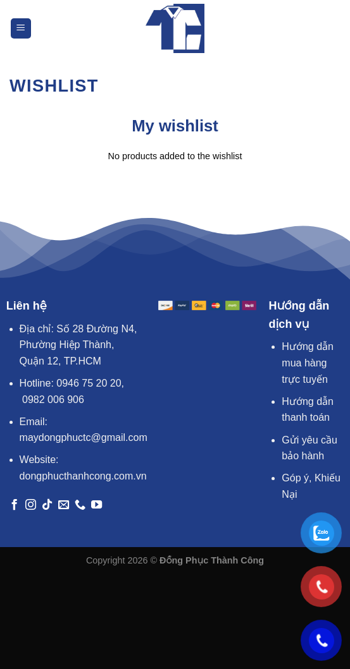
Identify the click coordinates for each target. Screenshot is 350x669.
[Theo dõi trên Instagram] (30, 505)
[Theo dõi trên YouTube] (96, 505)
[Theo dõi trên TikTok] (47, 505)
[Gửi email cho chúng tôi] (63, 505)
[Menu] (21, 28)
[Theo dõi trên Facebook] (14, 505)
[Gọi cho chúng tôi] (80, 505)
